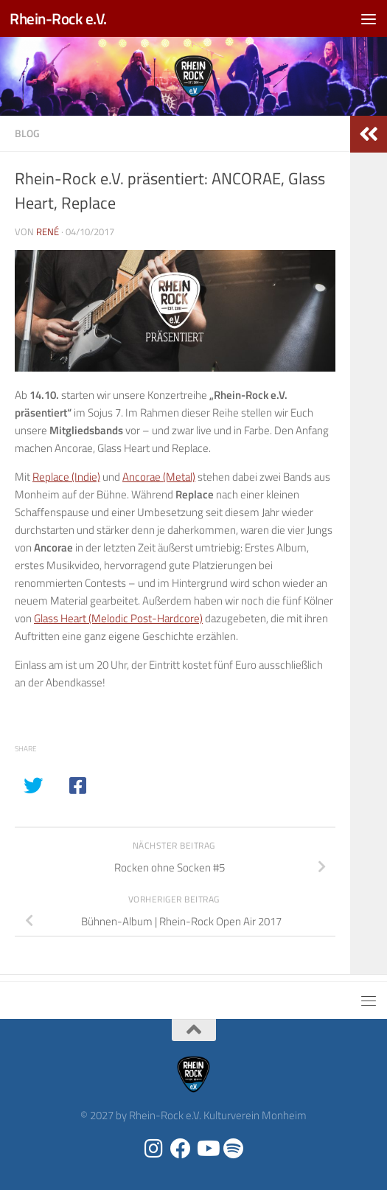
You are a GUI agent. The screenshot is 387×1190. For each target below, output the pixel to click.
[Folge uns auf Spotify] (233, 1148)
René (47, 231)
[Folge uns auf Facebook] (180, 1148)
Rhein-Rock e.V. (58, 18)
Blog (27, 133)
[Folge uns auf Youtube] (207, 1148)
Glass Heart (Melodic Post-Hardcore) (118, 618)
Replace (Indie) (66, 476)
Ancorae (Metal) (158, 476)
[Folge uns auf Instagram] (154, 1148)
